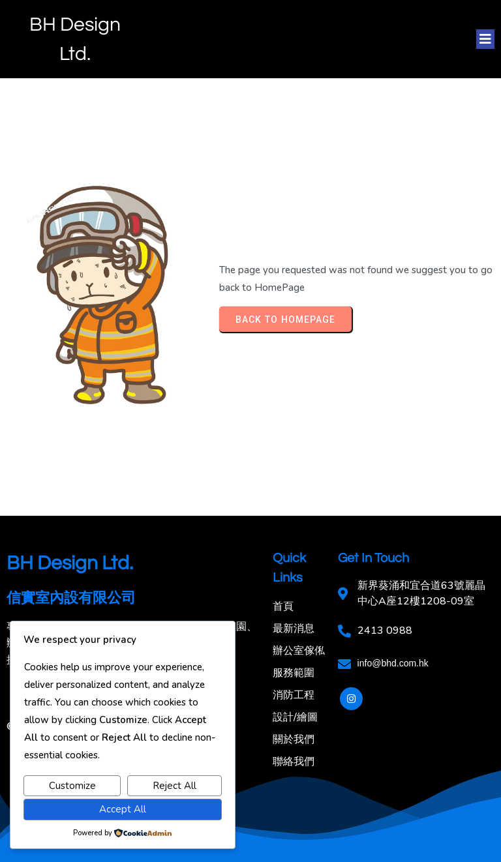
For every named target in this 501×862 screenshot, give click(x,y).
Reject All (174, 785)
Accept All (122, 809)
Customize (72, 785)
